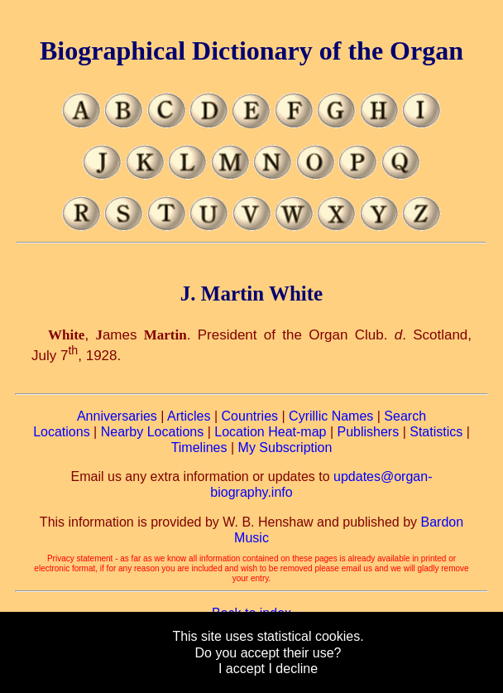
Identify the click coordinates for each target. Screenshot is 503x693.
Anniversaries (117, 416)
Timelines (199, 447)
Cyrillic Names (331, 416)
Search (405, 416)
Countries (250, 416)
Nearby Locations (152, 432)
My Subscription (285, 447)
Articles (188, 416)
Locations (61, 432)
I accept (241, 669)
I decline (293, 669)
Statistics (436, 432)
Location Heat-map (270, 432)
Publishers (368, 432)
